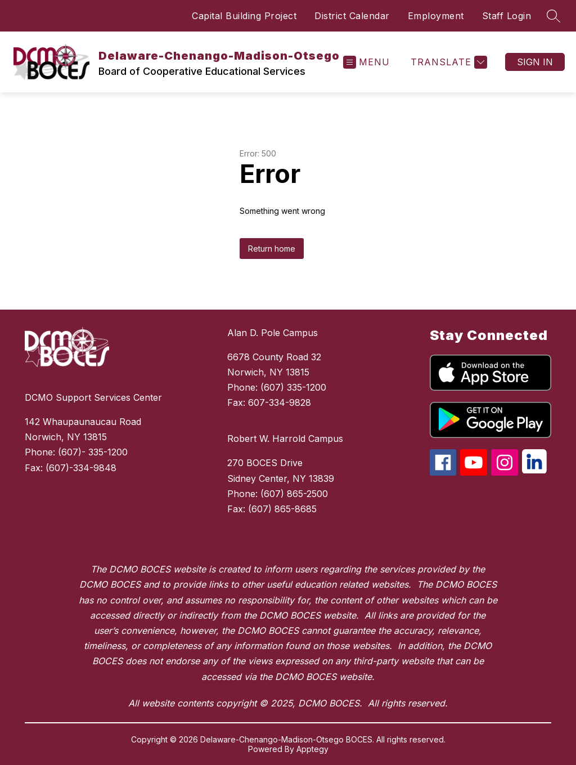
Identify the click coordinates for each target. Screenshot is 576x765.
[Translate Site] (447, 62)
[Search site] (553, 16)
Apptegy (312, 749)
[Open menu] (366, 62)
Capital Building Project (244, 15)
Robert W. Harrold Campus (285, 438)
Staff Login (507, 15)
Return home (271, 248)
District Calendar (352, 15)
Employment (436, 15)
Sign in (535, 62)
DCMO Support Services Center (93, 397)
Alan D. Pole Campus (272, 332)
